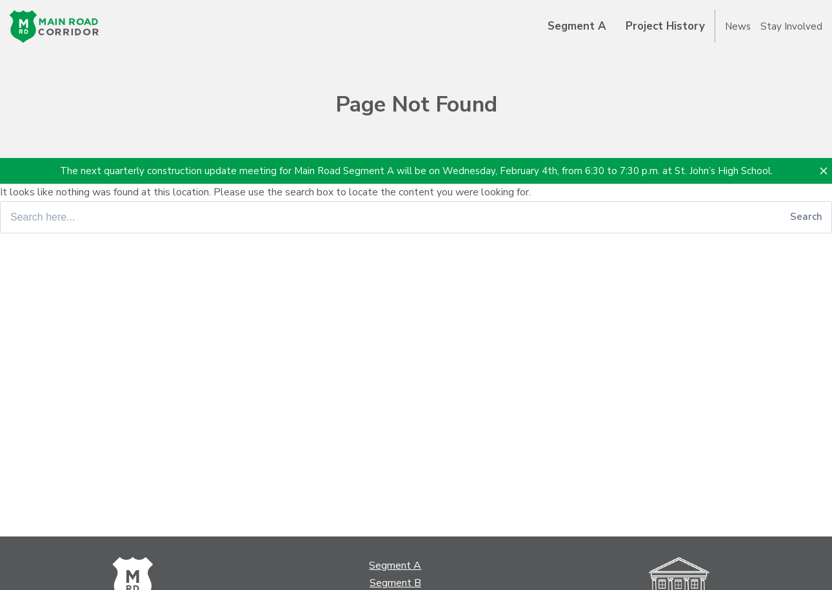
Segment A (577, 26)
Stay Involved (791, 26)
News (738, 26)
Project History (665, 26)
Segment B (395, 583)
